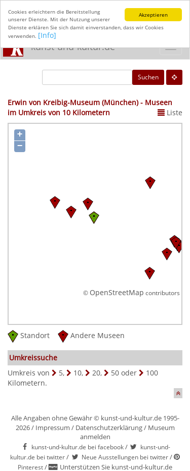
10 (77, 373)
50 (115, 373)
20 (96, 373)
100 (152, 373)
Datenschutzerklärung (108, 427)
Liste (170, 112)
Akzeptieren (153, 14)
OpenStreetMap (117, 292)
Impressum (52, 427)
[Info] (47, 35)
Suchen (148, 77)
